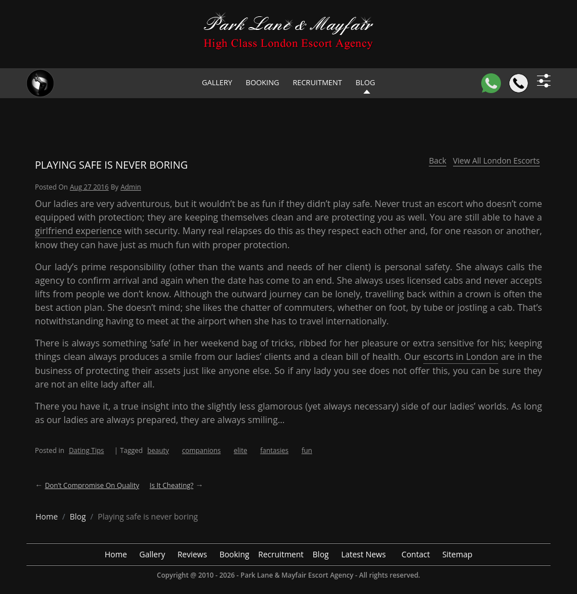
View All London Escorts (496, 160)
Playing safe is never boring (111, 164)
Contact (416, 554)
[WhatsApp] (491, 83)
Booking (262, 82)
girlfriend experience (78, 231)
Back (437, 160)
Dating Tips (86, 450)
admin (131, 187)
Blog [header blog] (365, 82)
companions (201, 450)
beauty (157, 450)
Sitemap (457, 554)
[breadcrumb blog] (78, 516)
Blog (321, 554)
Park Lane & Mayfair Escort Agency (297, 575)
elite (240, 450)
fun (306, 450)
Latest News (363, 554)
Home (116, 554)
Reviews (192, 554)
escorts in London (460, 356)
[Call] (519, 83)
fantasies (274, 450)
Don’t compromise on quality (92, 485)
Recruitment (317, 82)
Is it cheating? (172, 485)
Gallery (217, 82)
